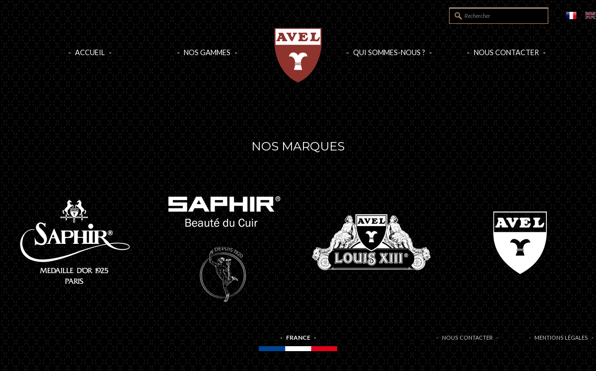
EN (590, 15)
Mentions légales (561, 337)
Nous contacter (506, 52)
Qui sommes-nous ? (389, 52)
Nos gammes (207, 52)
